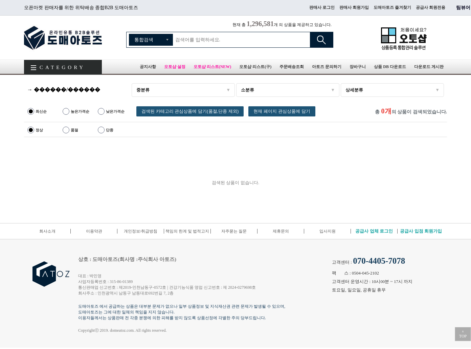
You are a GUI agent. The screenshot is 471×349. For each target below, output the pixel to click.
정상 (39, 130)
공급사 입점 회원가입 (421, 231)
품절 (74, 130)
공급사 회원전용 (430, 7)
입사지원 (327, 231)
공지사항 (148, 66)
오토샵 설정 (174, 66)
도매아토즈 (63, 37)
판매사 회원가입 (354, 7)
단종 (109, 130)
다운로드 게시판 (429, 66)
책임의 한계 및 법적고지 (187, 231)
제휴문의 (281, 231)
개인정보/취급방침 (140, 231)
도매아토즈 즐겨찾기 (392, 7)
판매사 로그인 (322, 7)
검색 (321, 39)
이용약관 (94, 231)
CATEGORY (62, 67)
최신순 (41, 111)
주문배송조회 (291, 66)
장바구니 (358, 66)
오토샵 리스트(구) (255, 66)
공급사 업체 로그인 (374, 231)
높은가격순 (80, 111)
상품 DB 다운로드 (390, 66)
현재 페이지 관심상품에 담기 (281, 111)
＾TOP (463, 334)
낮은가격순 (115, 111)
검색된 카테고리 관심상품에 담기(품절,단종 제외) (190, 111)
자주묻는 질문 (234, 231)
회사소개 (47, 231)
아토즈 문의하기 (326, 66)
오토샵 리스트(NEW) (212, 66)
